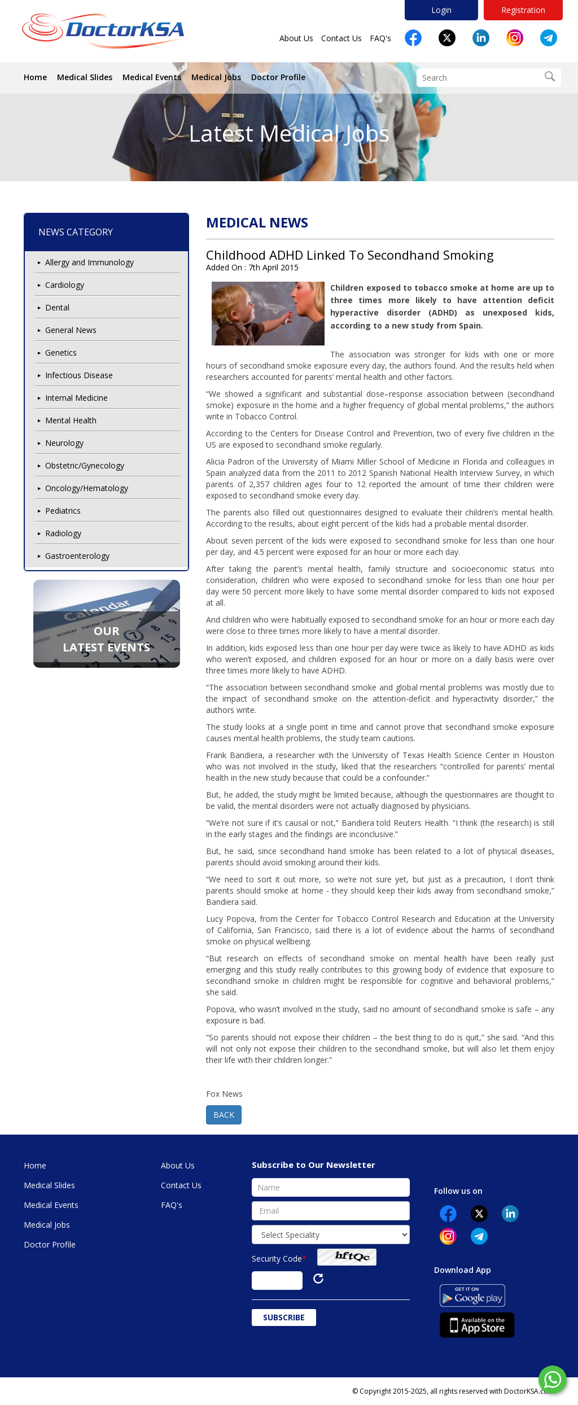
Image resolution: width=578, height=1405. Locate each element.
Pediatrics (63, 510)
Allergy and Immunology (89, 262)
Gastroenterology (77, 555)
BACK (223, 1114)
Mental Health (71, 420)
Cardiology (64, 284)
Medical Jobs (216, 77)
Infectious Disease (79, 375)
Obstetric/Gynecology (84, 465)
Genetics (61, 352)
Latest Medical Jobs (289, 132)
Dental (57, 307)
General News (71, 330)
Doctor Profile (278, 77)
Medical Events (151, 77)
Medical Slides (84, 77)
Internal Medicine (76, 397)
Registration (523, 10)
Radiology (63, 533)
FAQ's (380, 38)
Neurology (64, 442)
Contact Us (341, 38)
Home (35, 77)
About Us (296, 38)
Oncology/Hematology (86, 488)
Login (441, 10)
